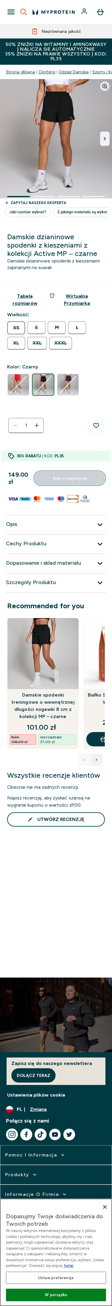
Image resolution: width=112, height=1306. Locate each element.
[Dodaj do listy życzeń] (96, 425)
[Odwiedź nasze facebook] (26, 1134)
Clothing (47, 72)
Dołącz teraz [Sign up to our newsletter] (33, 1075)
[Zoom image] (105, 86)
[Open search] (23, 12)
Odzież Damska (74, 72)
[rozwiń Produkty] (21, 1175)
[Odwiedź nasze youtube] (55, 1134)
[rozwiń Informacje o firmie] (36, 1194)
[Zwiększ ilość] (36, 425)
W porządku (56, 1295)
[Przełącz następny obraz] (105, 139)
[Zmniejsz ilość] (15, 425)
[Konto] (84, 12)
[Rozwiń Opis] (56, 524)
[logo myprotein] (54, 12)
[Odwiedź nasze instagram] (12, 1134)
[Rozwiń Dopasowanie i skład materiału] (56, 563)
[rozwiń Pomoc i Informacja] (35, 1155)
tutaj (68, 1265)
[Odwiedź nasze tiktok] (41, 1134)
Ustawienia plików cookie (36, 1094)
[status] (26, 425)
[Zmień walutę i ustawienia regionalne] (56, 1109)
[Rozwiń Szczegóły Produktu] (56, 582)
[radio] (16, 327)
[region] (56, 1252)
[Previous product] (84, 760)
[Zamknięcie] (104, 1207)
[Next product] (96, 760)
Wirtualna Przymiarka (70, 299)
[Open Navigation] (11, 12)
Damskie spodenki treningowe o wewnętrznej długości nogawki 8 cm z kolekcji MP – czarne (43, 705)
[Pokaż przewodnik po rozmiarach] (24, 300)
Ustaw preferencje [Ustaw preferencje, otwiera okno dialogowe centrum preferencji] (56, 1278)
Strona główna (20, 72)
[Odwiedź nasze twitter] (69, 1134)
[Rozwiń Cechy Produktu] (56, 544)
